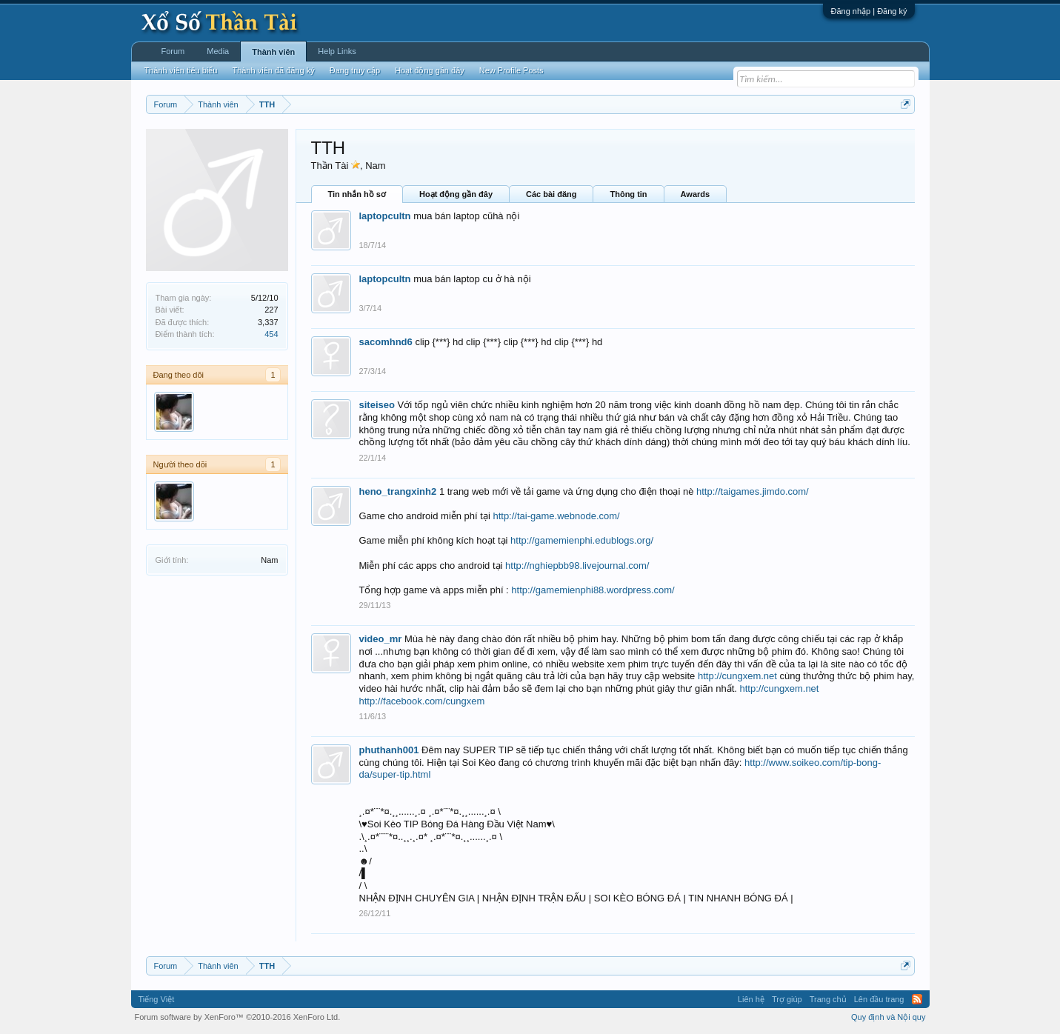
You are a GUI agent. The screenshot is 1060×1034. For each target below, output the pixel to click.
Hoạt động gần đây (456, 194)
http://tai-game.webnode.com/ (556, 515)
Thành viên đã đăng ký (273, 70)
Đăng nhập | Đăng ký (868, 11)
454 (271, 334)
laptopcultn (385, 215)
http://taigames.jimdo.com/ (752, 491)
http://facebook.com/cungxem (422, 701)
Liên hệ (751, 999)
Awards (695, 194)
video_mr (380, 638)
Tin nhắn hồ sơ (357, 194)
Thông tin (628, 194)
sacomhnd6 (386, 341)
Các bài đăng (551, 194)
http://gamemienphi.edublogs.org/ (581, 540)
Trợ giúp (787, 999)
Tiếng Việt (157, 999)
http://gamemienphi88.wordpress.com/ (592, 590)
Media (218, 51)
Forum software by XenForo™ (238, 1017)
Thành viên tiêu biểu (181, 70)
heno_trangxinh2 (398, 491)
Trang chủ (828, 999)
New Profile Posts (511, 70)
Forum (173, 51)
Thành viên (273, 51)
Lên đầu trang (879, 999)
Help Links (337, 51)
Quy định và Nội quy (888, 1017)
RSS (917, 999)
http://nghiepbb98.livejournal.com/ (577, 565)
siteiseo (377, 404)
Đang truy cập (355, 70)
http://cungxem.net (737, 675)
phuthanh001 (389, 750)
